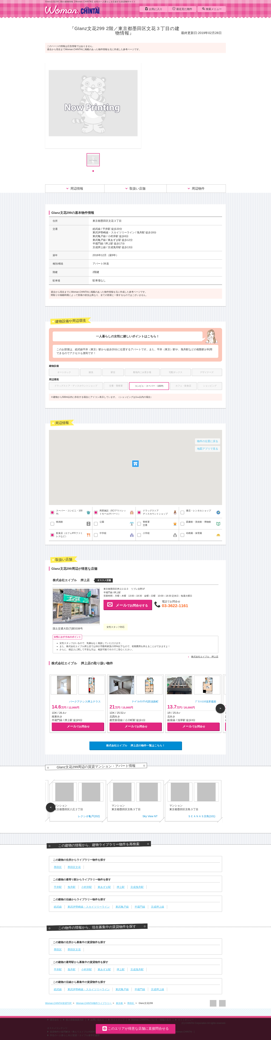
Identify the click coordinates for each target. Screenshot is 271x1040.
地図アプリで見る (207, 448)
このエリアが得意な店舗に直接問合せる (135, 1028)
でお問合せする (127, 604)
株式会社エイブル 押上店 (204, 656)
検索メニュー (212, 9)
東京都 (119, 1003)
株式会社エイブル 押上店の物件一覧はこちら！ (135, 745)
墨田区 (131, 1003)
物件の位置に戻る (207, 441)
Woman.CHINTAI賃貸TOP (58, 1003)
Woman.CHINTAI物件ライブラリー (94, 1003)
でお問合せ (78, 726)
